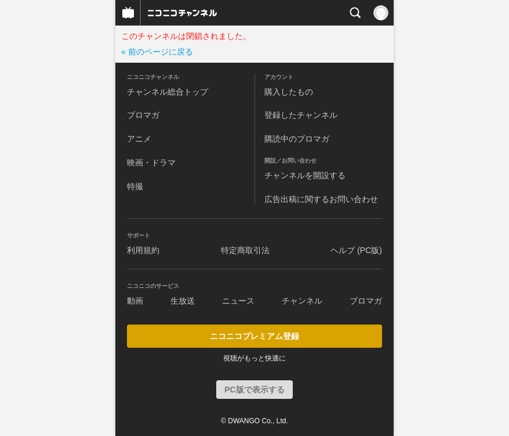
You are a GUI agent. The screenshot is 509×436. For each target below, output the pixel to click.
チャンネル (302, 300)
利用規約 (143, 250)
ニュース (238, 300)
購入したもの (288, 91)
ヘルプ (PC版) (356, 250)
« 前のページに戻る (157, 51)
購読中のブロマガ (296, 138)
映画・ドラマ (151, 162)
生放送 (182, 300)
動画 (135, 300)
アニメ (139, 138)
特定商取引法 (245, 250)
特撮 (135, 186)
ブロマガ (143, 115)
